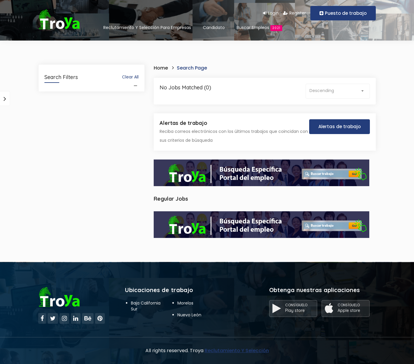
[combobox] (338, 91)
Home (161, 68)
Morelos (185, 303)
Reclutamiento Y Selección (237, 350)
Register (294, 13)
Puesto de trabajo (343, 13)
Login (271, 13)
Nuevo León (189, 315)
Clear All (130, 77)
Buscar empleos (259, 28)
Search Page (192, 68)
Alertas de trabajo (339, 126)
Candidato (214, 27)
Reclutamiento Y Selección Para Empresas (147, 27)
